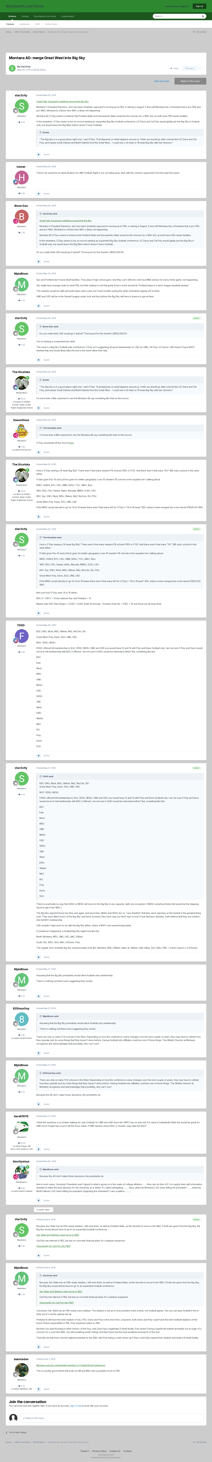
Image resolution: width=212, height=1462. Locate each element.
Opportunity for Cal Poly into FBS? (53, 1246)
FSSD (21, 625)
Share (174, 68)
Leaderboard (68, 16)
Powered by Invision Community (106, 1457)
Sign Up (199, 6)
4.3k (21, 1386)
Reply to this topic (190, 81)
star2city (26, 66)
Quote (46, 154)
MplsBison (21, 273)
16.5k (21, 1143)
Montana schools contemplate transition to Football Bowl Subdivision (70, 1365)
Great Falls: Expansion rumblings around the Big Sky (62, 101)
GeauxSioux (21, 420)
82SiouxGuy (21, 1008)
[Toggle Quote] (40, 132)
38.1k (21, 398)
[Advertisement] (97, 45)
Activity (25, 16)
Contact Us (114, 1451)
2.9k (21, 652)
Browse (12, 17)
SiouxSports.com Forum (24, 6)
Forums (10, 24)
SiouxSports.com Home (45, 16)
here (71, 443)
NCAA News (40, 69)
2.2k (21, 232)
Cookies (127, 1451)
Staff (37, 24)
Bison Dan (21, 205)
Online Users (51, 24)
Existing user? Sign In (177, 6)
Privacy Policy (99, 1451)
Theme (84, 1451)
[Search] (168, 16)
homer (21, 166)
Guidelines (25, 24)
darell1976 (21, 1116)
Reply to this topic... (34, 1418)
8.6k (21, 1188)
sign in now (75, 1405)
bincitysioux (21, 1161)
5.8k (21, 1035)
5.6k (21, 447)
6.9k (21, 193)
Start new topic (161, 81)
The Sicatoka (21, 372)
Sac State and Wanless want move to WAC (57, 1235)
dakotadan (21, 1359)
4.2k (21, 122)
